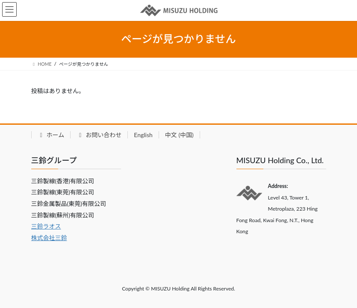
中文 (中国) (179, 134)
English (143, 134)
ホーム (51, 134)
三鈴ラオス (46, 226)
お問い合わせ (99, 134)
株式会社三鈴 (49, 237)
